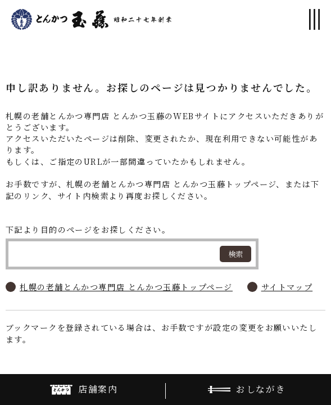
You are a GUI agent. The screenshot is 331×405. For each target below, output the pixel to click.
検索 (235, 254)
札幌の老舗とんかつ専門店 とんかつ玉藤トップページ (126, 286)
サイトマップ (287, 286)
